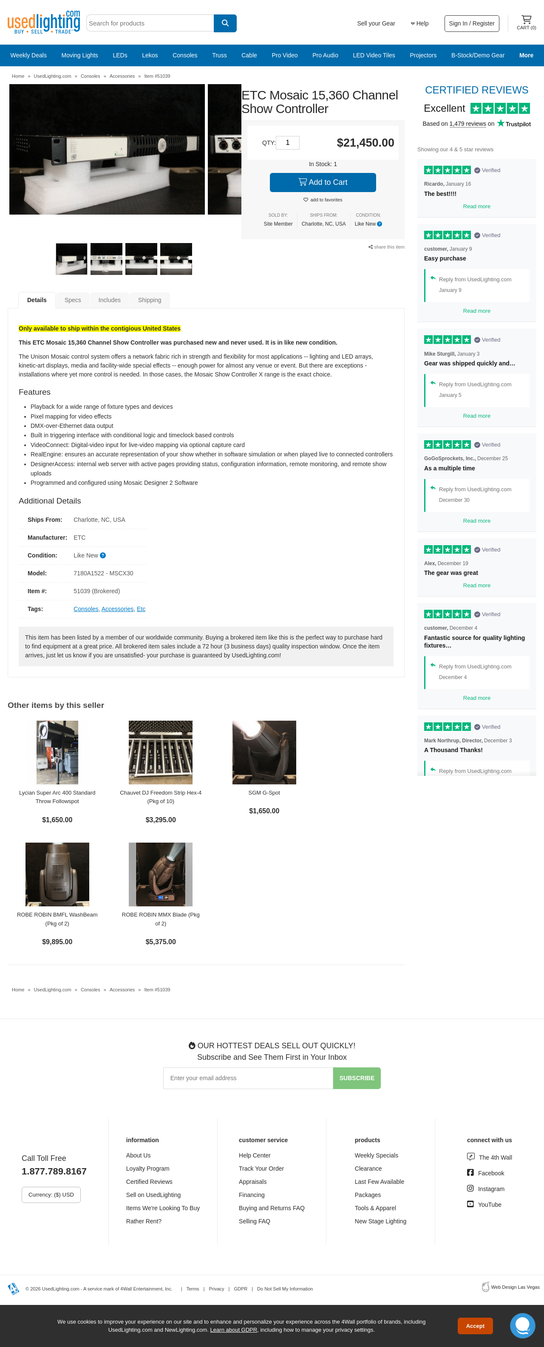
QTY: (269, 142)
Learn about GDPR (234, 1330)
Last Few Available (379, 1181)
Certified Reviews (149, 1181)
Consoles (185, 55)
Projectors (423, 55)
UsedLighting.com (52, 76)
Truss (219, 55)
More (526, 55)
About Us (138, 1155)
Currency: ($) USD (51, 1194)
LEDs (120, 55)
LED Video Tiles (374, 55)
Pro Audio (325, 55)
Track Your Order (261, 1168)
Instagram (491, 1189)
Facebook (491, 1173)
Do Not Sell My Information (285, 1288)
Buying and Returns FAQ (272, 1208)
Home (18, 76)
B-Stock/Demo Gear (477, 55)
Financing (252, 1194)
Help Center (255, 1155)
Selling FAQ (254, 1221)
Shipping (150, 300)
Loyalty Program (148, 1168)
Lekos (150, 55)
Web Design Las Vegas (515, 1287)
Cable (249, 55)
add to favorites (326, 199)
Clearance (368, 1168)
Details (37, 300)
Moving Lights (79, 55)
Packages (368, 1194)
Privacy (216, 1288)
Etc (141, 609)
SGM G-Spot (264, 793)
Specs (73, 300)
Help (420, 23)
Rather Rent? (144, 1221)
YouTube (490, 1204)
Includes (110, 300)
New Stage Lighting (380, 1221)
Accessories (122, 76)
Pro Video (285, 55)
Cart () (526, 22)
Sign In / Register (472, 23)
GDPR (240, 1288)
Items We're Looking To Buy (163, 1208)
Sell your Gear (376, 23)
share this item (386, 246)
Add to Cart (322, 182)
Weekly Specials (376, 1155)
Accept (475, 1326)
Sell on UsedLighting (153, 1194)
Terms (193, 1288)
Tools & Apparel (375, 1208)
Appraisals (252, 1181)
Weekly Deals (29, 55)
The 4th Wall (495, 1157)
